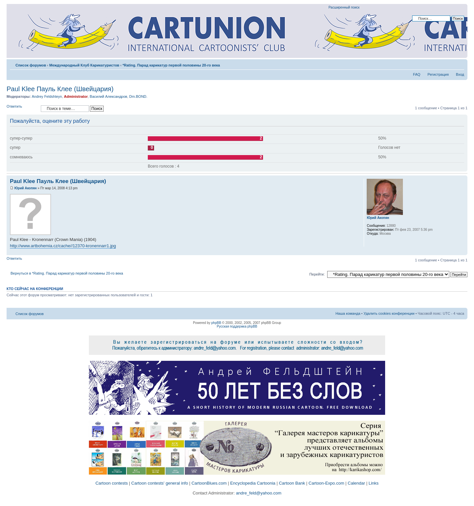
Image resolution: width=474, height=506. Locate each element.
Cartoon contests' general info (159, 483)
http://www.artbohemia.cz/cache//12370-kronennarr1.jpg (63, 245)
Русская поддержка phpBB (237, 326)
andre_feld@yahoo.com (258, 493)
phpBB (216, 323)
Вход (460, 74)
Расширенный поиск (344, 7)
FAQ (416, 74)
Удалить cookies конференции (389, 313)
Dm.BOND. (138, 96)
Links (374, 483)
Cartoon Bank (292, 483)
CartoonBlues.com (209, 483)
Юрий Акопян (25, 188)
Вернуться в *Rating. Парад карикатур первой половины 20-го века (67, 273)
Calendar (356, 483)
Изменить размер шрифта (459, 64)
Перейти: (317, 274)
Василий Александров (108, 96)
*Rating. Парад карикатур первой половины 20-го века (171, 65)
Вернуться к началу (462, 251)
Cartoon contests (111, 483)
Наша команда (347, 313)
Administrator (76, 96)
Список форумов (30, 65)
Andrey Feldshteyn (47, 96)
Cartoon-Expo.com (326, 483)
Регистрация (438, 74)
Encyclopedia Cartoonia (252, 483)
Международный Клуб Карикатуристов (84, 65)
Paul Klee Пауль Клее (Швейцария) (60, 89)
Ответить (22, 108)
